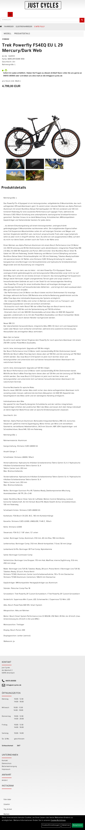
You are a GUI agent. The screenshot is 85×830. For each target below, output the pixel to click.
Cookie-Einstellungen (51, 825)
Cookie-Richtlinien (58, 821)
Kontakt (5, 761)
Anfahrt (5, 780)
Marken (6, 814)
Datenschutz (6, 764)
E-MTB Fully (39, 27)
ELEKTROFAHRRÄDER (24, 27)
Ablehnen (66, 825)
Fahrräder (8, 27)
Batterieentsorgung (9, 766)
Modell (7, 34)
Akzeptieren (77, 825)
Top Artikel (8, 809)
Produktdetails (22, 34)
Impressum (6, 769)
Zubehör (7, 804)
